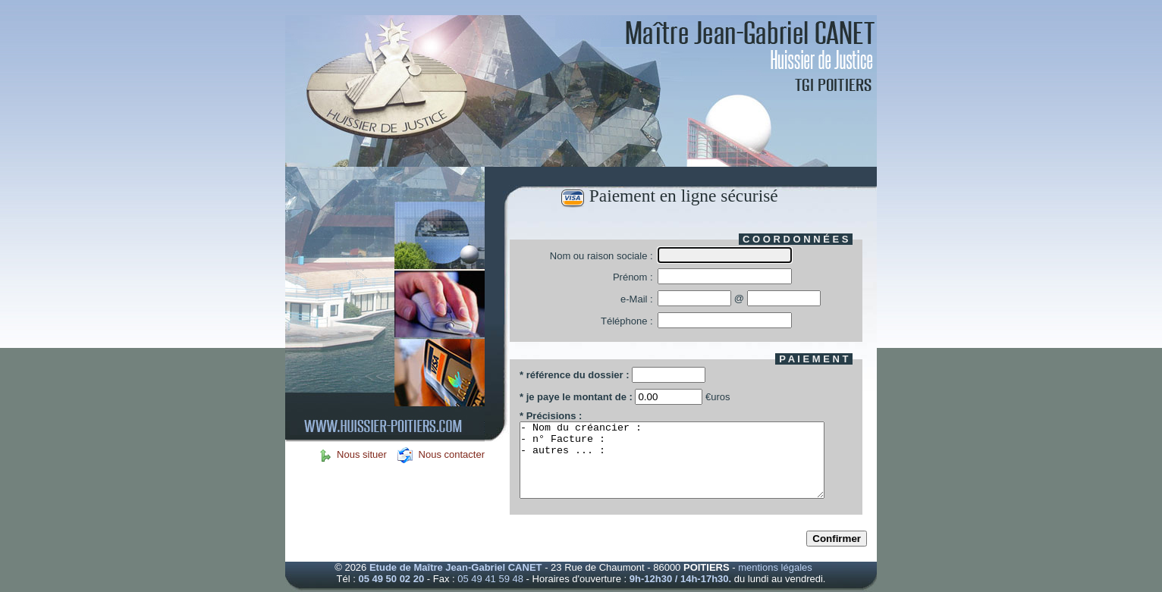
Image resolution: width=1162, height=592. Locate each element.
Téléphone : (627, 321)
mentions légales (775, 567)
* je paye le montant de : (577, 396)
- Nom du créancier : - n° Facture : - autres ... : (672, 460)
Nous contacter (450, 454)
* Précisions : (551, 415)
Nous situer (363, 454)
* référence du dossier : (575, 375)
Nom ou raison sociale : (601, 256)
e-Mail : (636, 299)
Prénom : (633, 277)
